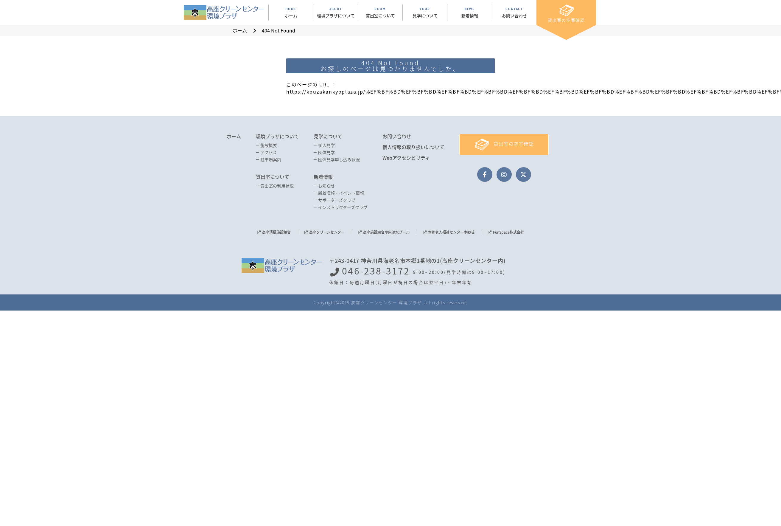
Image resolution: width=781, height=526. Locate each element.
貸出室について (272, 176)
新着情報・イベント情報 (341, 193)
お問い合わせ (396, 136)
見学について (328, 136)
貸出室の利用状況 (277, 186)
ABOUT (335, 12)
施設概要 (268, 145)
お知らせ (326, 186)
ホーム (234, 136)
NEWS (469, 12)
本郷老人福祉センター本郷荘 (451, 232)
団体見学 (326, 152)
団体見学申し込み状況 (339, 159)
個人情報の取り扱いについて (413, 146)
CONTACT (514, 12)
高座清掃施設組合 (276, 232)
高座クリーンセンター (327, 232)
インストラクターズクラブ (343, 207)
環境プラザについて (277, 136)
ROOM (380, 12)
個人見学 (326, 145)
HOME (291, 12)
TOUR (425, 12)
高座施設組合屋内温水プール (386, 232)
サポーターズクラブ (336, 200)
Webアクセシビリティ (406, 157)
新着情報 (323, 176)
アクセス (268, 152)
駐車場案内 (270, 159)
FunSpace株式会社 (508, 232)
